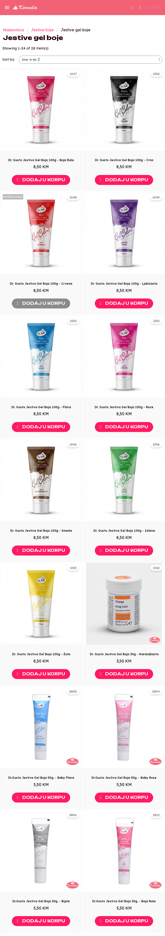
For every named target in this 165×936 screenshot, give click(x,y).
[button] (132, 7)
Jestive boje (42, 29)
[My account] (140, 6)
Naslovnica (13, 29)
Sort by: (8, 59)
